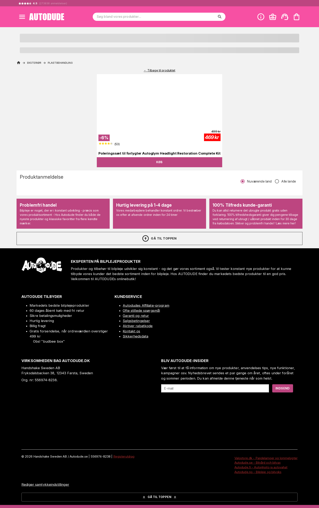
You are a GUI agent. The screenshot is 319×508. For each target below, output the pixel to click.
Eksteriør (34, 62)
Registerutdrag (124, 456)
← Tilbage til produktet (159, 70)
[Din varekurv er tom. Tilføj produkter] (296, 17)
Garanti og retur (136, 316)
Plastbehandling (60, 62)
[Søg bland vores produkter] (156, 16)
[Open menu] (22, 16)
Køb (159, 162)
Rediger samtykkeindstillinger (45, 484)
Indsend (283, 388)
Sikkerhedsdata (135, 336)
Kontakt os (131, 331)
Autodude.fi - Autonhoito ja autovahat (261, 467)
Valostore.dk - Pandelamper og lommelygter (266, 458)
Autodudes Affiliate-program (146, 305)
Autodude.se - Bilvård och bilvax (257, 463)
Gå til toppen (159, 238)
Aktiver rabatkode (138, 326)
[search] (220, 17)
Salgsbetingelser (136, 321)
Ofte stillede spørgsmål (141, 311)
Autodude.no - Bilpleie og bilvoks (257, 472)
